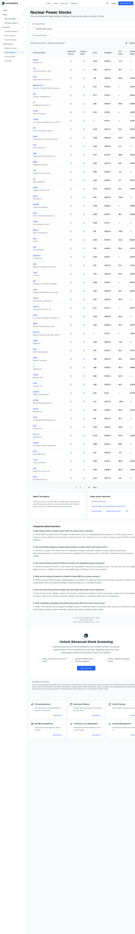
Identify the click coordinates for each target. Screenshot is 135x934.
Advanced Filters (41, 35)
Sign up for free (126, 3)
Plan (55, 3)
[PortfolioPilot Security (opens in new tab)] (107, 3)
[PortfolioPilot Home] (10, 3)
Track (48, 3)
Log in (114, 3)
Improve (64, 3)
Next (95, 487)
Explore (74, 3)
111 (89, 487)
